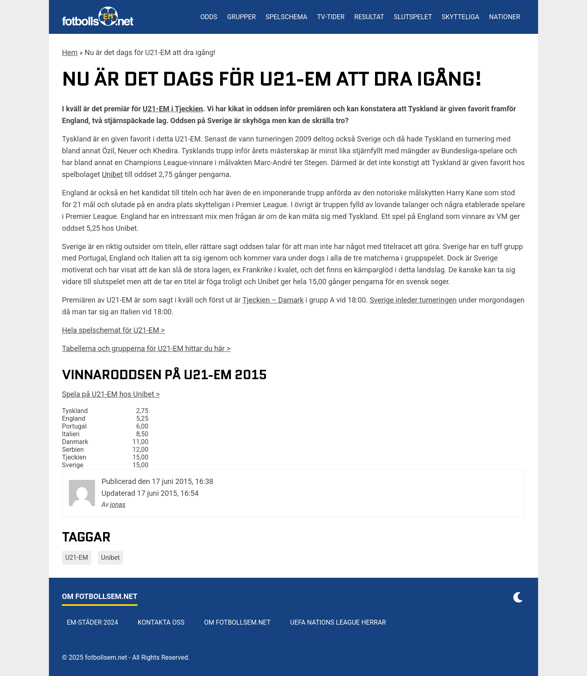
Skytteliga (460, 17)
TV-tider (330, 17)
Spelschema (286, 17)
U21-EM (76, 557)
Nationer (504, 17)
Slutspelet (413, 17)
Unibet (112, 174)
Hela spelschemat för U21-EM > (113, 330)
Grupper (241, 17)
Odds (209, 17)
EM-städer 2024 (92, 622)
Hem (69, 52)
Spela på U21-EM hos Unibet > (111, 394)
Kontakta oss (161, 622)
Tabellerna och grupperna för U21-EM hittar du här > (146, 348)
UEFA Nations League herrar (338, 622)
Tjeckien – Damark (273, 300)
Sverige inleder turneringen (413, 300)
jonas (118, 504)
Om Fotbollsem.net (237, 622)
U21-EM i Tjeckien (173, 108)
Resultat (369, 17)
